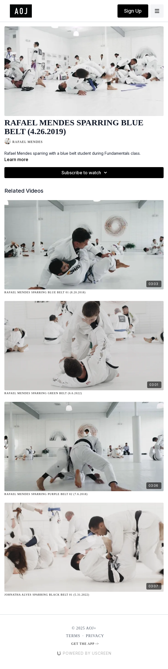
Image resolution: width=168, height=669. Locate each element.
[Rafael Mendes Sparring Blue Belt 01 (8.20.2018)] (84, 292)
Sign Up (133, 11)
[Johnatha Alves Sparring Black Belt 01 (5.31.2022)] (84, 595)
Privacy (95, 636)
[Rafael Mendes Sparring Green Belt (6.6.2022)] (84, 393)
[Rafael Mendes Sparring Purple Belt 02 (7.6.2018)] (84, 494)
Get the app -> (85, 644)
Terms (73, 636)
